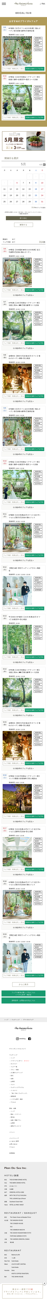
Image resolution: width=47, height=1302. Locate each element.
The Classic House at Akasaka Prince (20, 1217)
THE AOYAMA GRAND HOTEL (18, 1179)
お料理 (13, 1081)
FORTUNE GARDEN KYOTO (18, 1236)
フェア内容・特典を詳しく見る (13, 68)
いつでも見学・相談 (17, 1099)
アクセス (13, 1102)
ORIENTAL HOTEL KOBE (17, 1192)
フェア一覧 (14, 1066)
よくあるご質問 (14, 1141)
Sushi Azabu (15, 1261)
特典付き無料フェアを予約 (34, 68)
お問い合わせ (13, 1144)
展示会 (13, 1117)
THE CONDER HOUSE (16, 1223)
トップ (13, 1058)
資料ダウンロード (16, 1126)
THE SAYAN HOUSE (17, 1276)
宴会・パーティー (16, 1114)
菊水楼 (12, 1242)
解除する (23, 225)
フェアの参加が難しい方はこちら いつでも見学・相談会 (23, 994)
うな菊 (13, 1258)
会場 (12, 1078)
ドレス (13, 1084)
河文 (11, 1226)
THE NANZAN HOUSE (16, 1220)
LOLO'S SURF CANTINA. (19, 1264)
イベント (12, 1132)
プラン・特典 (15, 1069)
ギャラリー (14, 1063)
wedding (21, 1039)
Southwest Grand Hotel (16, 1201)
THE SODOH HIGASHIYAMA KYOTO (20, 1233)
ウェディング (13, 1055)
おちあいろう (13, 1186)
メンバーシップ (14, 1138)
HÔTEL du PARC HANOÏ (16, 1205)
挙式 (12, 1075)
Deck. (13, 1270)
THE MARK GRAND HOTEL (17, 1183)
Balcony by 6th (16, 1254)
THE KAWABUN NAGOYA (17, 1229)
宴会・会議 (12, 1108)
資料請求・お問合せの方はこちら (23, 1000)
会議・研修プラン (16, 1120)
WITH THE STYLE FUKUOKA (18, 1195)
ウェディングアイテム (17, 1087)
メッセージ (14, 1090)
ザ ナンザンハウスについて (17, 1048)
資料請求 (13, 1096)
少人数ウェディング (17, 1072)
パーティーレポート (20, 1060)
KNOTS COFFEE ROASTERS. (20, 1273)
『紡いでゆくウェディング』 (19, 1093)
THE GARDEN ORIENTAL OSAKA (19, 1239)
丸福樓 (11, 1189)
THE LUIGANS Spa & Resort (18, 1198)
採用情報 (12, 1153)
